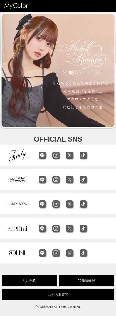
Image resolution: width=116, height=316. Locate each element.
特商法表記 (86, 281)
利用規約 (29, 281)
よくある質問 (58, 294)
